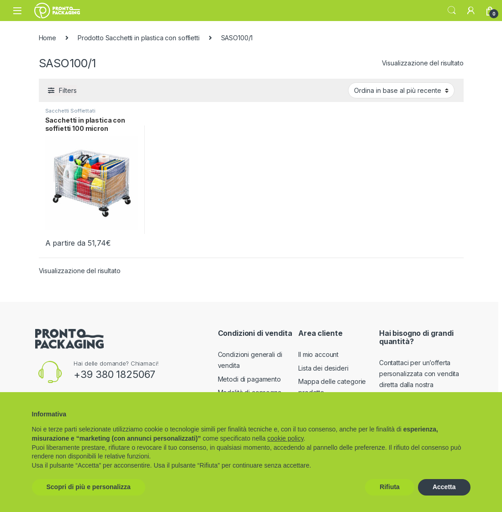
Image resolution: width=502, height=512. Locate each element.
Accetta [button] (444, 486)
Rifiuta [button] (390, 486)
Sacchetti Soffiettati (70, 111)
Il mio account (318, 354)
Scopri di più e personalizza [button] (89, 486)
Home (47, 38)
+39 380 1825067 (114, 374)
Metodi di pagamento (249, 379)
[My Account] (471, 10)
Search (452, 10)
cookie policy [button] (285, 438)
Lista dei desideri (323, 368)
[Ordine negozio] (401, 90)
